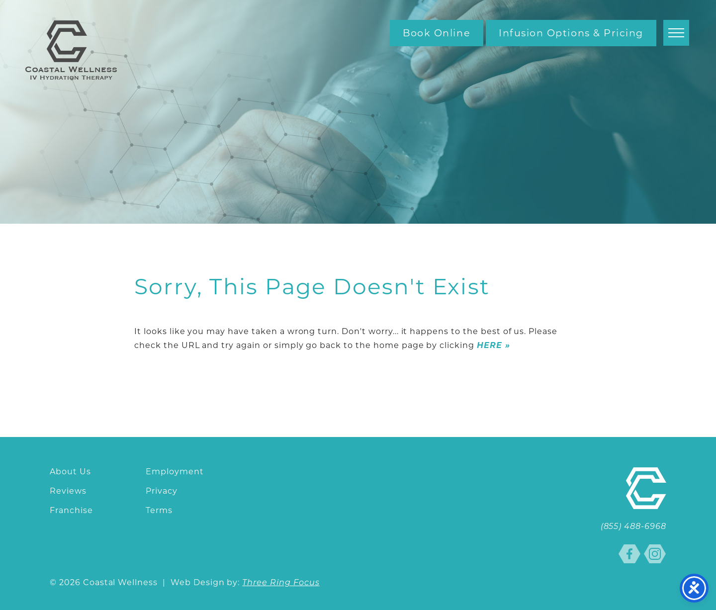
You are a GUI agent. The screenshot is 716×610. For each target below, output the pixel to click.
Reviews (68, 491)
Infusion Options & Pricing (571, 33)
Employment (175, 471)
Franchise (71, 510)
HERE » (493, 345)
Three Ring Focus (280, 583)
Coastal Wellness (71, 50)
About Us (70, 471)
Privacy (162, 491)
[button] (676, 33)
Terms (159, 510)
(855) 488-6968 (633, 527)
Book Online (436, 33)
